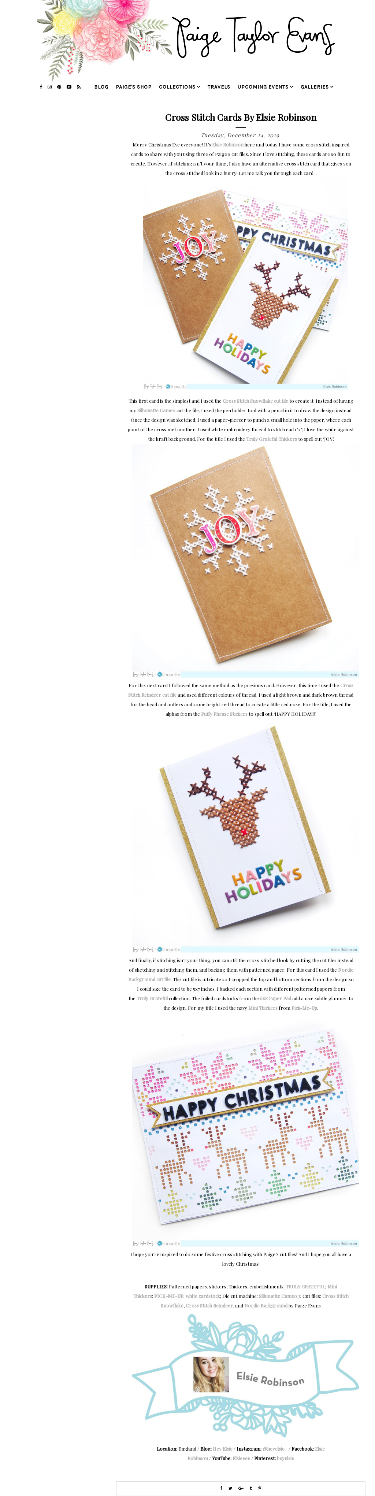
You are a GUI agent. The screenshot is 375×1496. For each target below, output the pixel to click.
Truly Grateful (261, 439)
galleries (315, 87)
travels (219, 87)
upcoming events (263, 87)
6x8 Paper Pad (275, 998)
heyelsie (285, 1458)
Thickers (287, 439)
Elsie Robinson (228, 144)
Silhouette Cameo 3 (279, 1296)
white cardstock (203, 1296)
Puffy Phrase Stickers (224, 714)
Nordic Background (265, 1305)
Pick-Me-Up (304, 1008)
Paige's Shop (134, 87)
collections (177, 87)
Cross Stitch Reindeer (209, 1305)
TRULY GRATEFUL (305, 1286)
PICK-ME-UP (168, 1296)
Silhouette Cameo (156, 410)
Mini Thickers (263, 1008)
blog (101, 87)
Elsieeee (241, 1458)
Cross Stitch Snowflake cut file (255, 401)
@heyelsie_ (275, 1448)
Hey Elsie (223, 1448)
